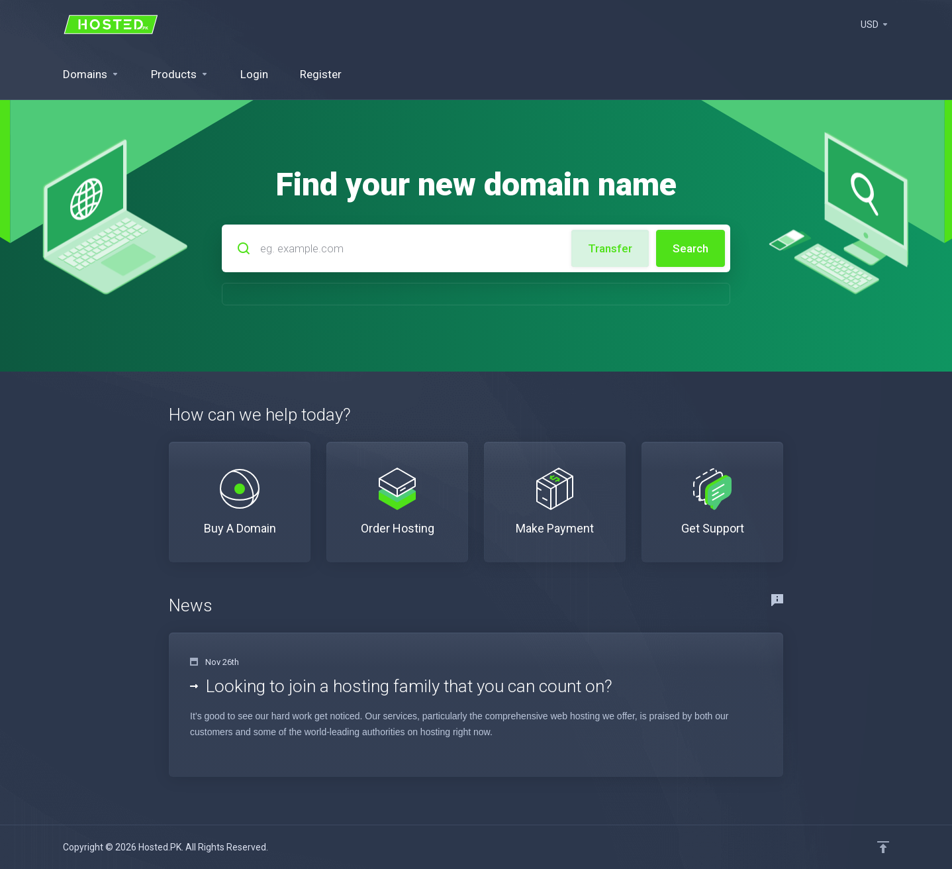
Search (690, 248)
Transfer (610, 248)
